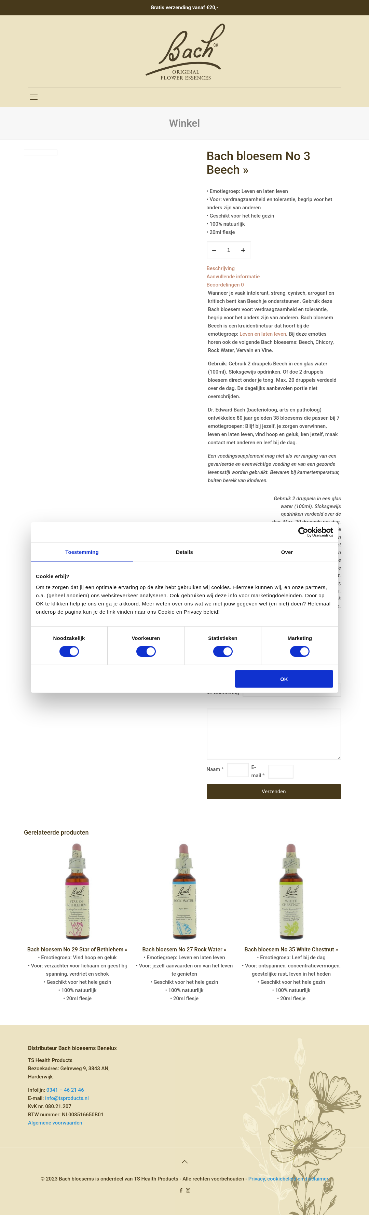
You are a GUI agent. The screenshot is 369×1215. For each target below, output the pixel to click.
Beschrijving (221, 268)
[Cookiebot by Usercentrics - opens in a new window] (303, 532)
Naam (215, 769)
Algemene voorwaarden (55, 1123)
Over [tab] (287, 552)
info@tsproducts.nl (67, 1098)
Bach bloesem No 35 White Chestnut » (291, 949)
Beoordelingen (225, 285)
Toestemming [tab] (82, 552)
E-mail (258, 771)
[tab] (274, 268)
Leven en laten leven (263, 334)
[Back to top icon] (184, 1162)
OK (284, 679)
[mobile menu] (34, 97)
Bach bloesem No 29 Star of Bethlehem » (77, 949)
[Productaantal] (229, 250)
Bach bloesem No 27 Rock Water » (184, 949)
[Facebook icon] (180, 1190)
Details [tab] (184, 552)
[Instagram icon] (188, 1190)
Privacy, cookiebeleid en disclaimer (288, 1179)
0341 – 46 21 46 (65, 1090)
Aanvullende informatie (233, 277)
